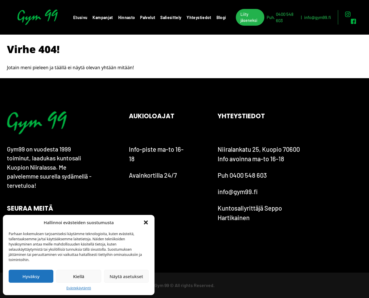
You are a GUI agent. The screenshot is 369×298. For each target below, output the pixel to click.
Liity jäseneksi (248, 17)
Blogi (221, 17)
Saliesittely (170, 17)
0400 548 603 (284, 17)
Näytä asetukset (126, 276)
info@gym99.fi (317, 17)
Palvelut (147, 17)
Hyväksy (30, 276)
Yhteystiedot (199, 17)
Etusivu (80, 17)
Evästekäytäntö (78, 288)
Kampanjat (103, 17)
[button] (146, 222)
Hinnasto (126, 17)
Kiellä (78, 276)
